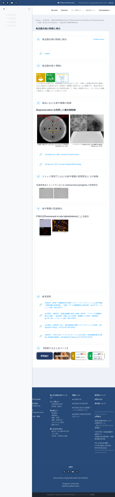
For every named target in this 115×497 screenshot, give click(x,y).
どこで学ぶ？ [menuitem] (76, 10)
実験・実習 (57, 418)
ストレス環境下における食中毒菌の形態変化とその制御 (73, 177)
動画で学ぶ (57, 425)
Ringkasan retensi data (72, 484)
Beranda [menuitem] (54, 10)
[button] (66, 3)
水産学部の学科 (58, 404)
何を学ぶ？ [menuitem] (90, 10)
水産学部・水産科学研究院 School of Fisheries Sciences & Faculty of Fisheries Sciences (71, 22)
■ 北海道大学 (78, 399)
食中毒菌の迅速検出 (55, 208)
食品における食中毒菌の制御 (59, 105)
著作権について (100, 403)
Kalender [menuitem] (64, 10)
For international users (38, 412)
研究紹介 (56, 413)
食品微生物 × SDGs (54, 68)
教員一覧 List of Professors (50, 25)
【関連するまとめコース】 (58, 348)
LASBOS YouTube (36, 399)
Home (32, 395)
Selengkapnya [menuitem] (104, 10)
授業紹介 (56, 415)
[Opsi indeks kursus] (29, 9)
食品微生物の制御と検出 (57, 41)
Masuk (111, 3)
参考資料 (49, 296)
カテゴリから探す (59, 422)
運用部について (100, 395)
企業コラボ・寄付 (36, 416)
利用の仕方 (99, 399)
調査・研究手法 (58, 420)
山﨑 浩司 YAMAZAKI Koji (71, 25)
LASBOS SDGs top (36, 406)
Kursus (40, 20)
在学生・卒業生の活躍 (61, 438)
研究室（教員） (58, 406)
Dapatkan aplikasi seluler (72, 486)
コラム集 (56, 436)
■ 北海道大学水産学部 (81, 403)
